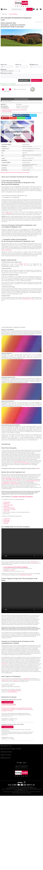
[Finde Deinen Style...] (22, 9)
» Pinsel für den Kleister (8, 505)
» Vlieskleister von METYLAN (9, 569)
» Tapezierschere (6, 518)
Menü (4, 9)
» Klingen (14, 509)
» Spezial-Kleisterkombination (19, 461)
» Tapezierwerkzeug (15, 483)
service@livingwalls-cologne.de (14, 690)
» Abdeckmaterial (6, 502)
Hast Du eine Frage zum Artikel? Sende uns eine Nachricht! (14, 110)
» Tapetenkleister (33, 561)
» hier (29, 85)
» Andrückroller (6, 510)
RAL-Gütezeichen (27, 463)
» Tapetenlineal (6, 521)
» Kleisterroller (6, 503)
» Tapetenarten (15, 680)
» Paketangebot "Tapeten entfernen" (13, 479)
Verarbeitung (19, 172)
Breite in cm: (4, 64)
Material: (4, 69)
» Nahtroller (5, 523)
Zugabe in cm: (34, 64)
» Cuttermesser (6, 509)
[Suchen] (29, 9)
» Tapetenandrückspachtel (8, 508)
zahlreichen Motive (23, 264)
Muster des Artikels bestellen (21, 99)
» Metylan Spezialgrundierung (31, 480)
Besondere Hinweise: (7, 73)
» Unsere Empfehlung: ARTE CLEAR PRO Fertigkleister (15, 567)
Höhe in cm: (18, 64)
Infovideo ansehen (24, 80)
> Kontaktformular (8, 213)
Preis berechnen (36, 80)
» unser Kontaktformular (11, 692)
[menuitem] (4, 9)
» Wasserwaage (6, 520)
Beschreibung (4, 172)
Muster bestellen (25, 172)
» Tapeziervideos (26, 678)
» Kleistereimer (6, 506)
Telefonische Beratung (6, 111)
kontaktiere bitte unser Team (27, 299)
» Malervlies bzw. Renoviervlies (9, 482)
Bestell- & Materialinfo (11, 172)
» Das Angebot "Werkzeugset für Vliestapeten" (22, 496)
